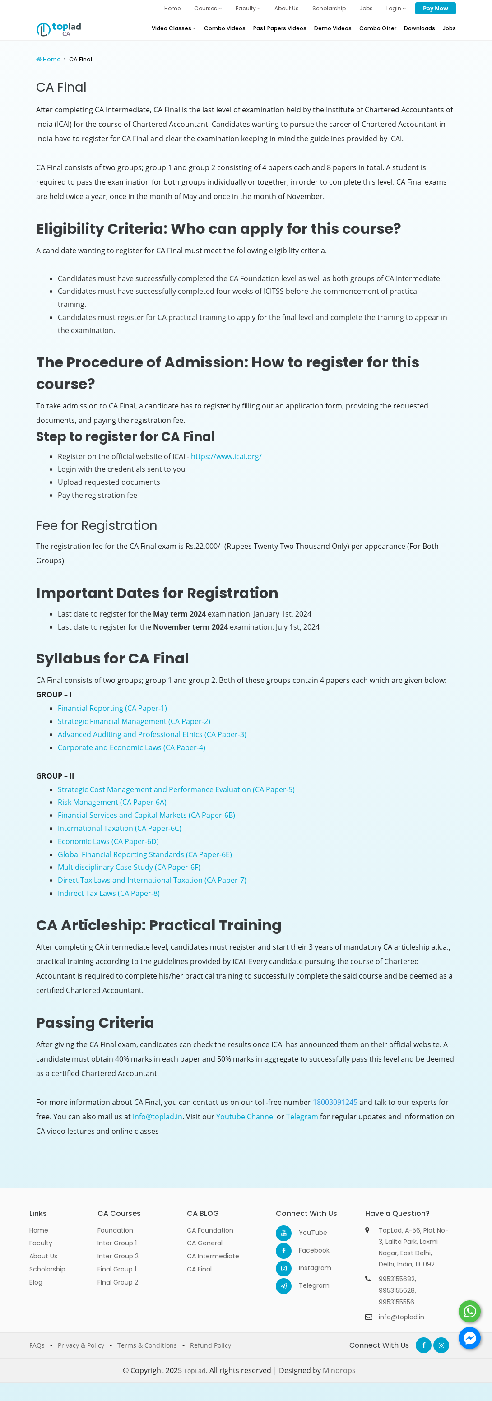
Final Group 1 (116, 1269)
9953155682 (397, 1279)
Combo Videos (225, 28)
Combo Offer (377, 28)
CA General (205, 1243)
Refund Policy (210, 1345)
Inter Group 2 (118, 1256)
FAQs (37, 1345)
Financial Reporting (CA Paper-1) (112, 708)
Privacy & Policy (81, 1345)
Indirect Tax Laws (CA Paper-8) (109, 893)
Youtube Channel (245, 1117)
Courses (208, 8)
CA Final (199, 1269)
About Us (286, 8)
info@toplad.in (157, 1117)
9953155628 (397, 1290)
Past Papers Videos (279, 28)
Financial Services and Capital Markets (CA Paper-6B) (146, 815)
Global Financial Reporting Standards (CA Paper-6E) (145, 854)
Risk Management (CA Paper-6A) (112, 802)
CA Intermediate (213, 1256)
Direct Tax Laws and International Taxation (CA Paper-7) (152, 880)
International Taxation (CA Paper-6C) (119, 828)
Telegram (302, 1117)
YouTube (307, 1232)
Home (172, 8)
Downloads (419, 28)
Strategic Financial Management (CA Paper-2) (134, 721)
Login (396, 8)
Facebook (307, 1250)
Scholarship (329, 8)
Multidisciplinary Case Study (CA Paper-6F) (129, 867)
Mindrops (339, 1370)
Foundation (115, 1230)
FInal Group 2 (117, 1282)
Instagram (307, 1267)
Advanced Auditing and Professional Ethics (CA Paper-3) (152, 734)
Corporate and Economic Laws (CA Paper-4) (131, 747)
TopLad (195, 1370)
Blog (35, 1282)
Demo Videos (333, 28)
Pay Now (435, 8)
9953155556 (396, 1302)
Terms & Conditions (147, 1345)
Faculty (248, 8)
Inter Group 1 (117, 1243)
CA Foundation (210, 1230)
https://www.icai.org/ (226, 456)
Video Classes (174, 28)
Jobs (366, 8)
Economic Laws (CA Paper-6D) (108, 841)
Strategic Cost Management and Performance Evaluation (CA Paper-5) (176, 789)
